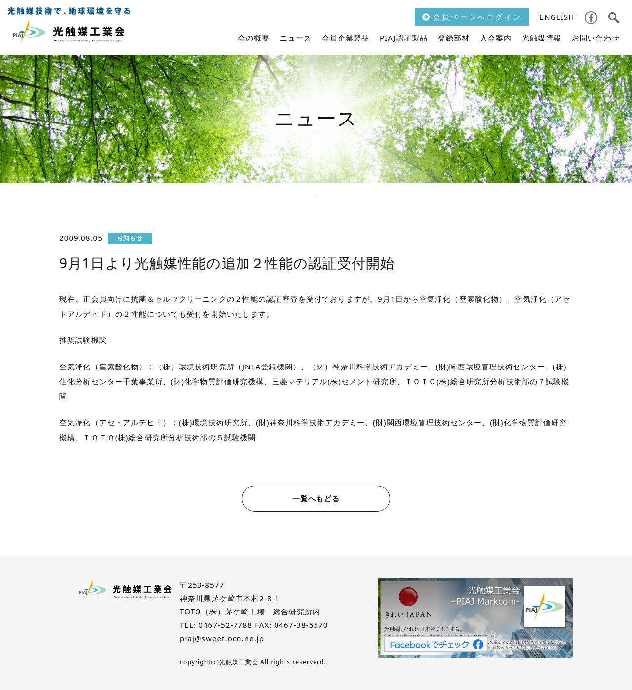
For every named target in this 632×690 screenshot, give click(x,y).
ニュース (296, 37)
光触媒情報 (542, 37)
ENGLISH (557, 17)
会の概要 (254, 37)
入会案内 (496, 37)
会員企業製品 (346, 37)
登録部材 (454, 37)
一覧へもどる (316, 498)
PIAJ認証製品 (404, 37)
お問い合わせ (596, 37)
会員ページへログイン (472, 17)
